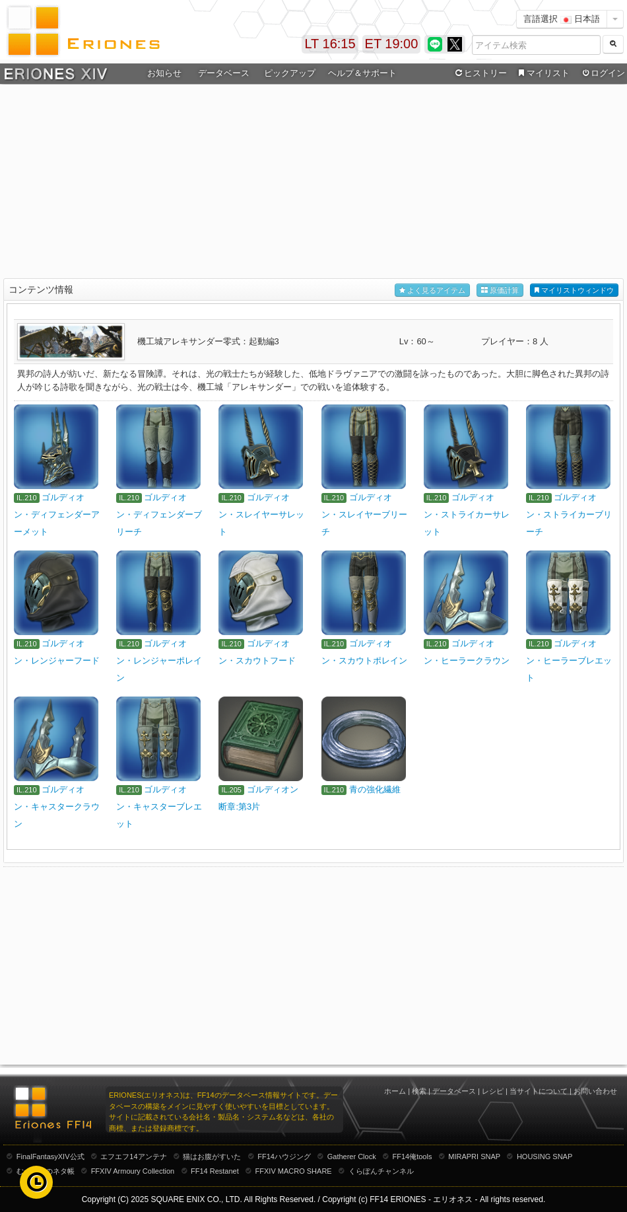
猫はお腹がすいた (212, 1156)
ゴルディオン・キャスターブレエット (159, 806)
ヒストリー (479, 73)
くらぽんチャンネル (381, 1171)
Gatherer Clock (351, 1156)
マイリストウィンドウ (574, 290)
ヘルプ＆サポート (362, 73)
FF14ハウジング (284, 1156)
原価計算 (500, 290)
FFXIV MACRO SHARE (293, 1171)
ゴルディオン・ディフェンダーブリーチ (159, 514)
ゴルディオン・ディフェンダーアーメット (57, 514)
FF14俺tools (412, 1156)
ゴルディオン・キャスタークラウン (57, 806)
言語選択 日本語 (561, 19)
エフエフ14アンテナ (133, 1156)
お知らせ (164, 73)
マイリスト (542, 73)
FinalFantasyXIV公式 (50, 1156)
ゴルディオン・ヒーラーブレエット (569, 660)
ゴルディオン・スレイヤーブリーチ (364, 514)
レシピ (493, 1091)
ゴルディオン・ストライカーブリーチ (569, 514)
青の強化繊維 (375, 789)
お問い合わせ (595, 1091)
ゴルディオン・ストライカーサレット (467, 514)
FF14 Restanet (215, 1171)
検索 (419, 1091)
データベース (223, 73)
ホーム (395, 1091)
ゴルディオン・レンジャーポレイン (159, 660)
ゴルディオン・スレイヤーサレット (261, 514)
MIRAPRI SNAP (474, 1156)
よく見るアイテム (432, 290)
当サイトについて (539, 1091)
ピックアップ (289, 73)
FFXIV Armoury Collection (133, 1171)
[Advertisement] (314, 182)
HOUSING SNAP (544, 1156)
